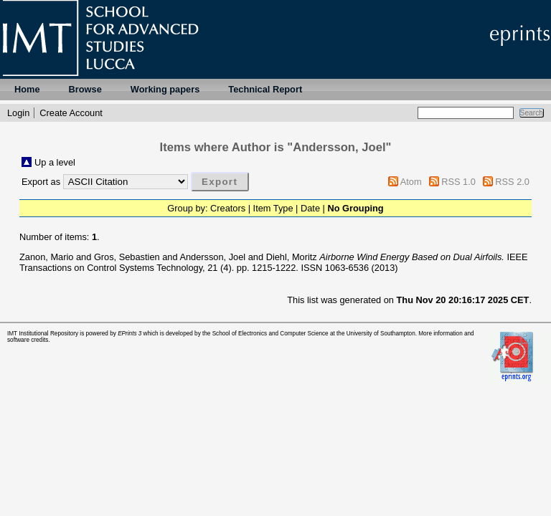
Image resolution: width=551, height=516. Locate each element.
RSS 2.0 (512, 181)
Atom (411, 181)
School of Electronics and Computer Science (270, 333)
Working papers (165, 89)
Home (27, 89)
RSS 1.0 (458, 181)
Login (18, 113)
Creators (227, 208)
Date (310, 208)
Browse (85, 89)
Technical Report (265, 89)
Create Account (71, 113)
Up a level (54, 162)
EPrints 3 (129, 333)
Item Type (273, 208)
